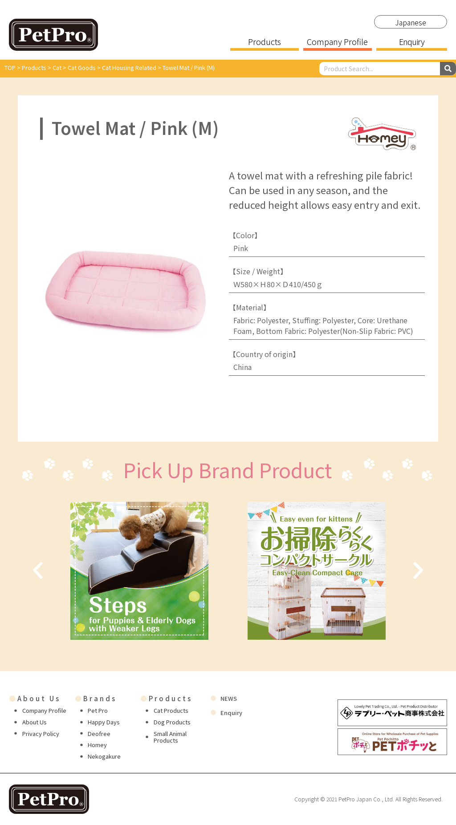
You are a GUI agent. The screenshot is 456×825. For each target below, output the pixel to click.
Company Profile (337, 42)
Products (264, 42)
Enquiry (411, 42)
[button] (38, 571)
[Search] (448, 68)
